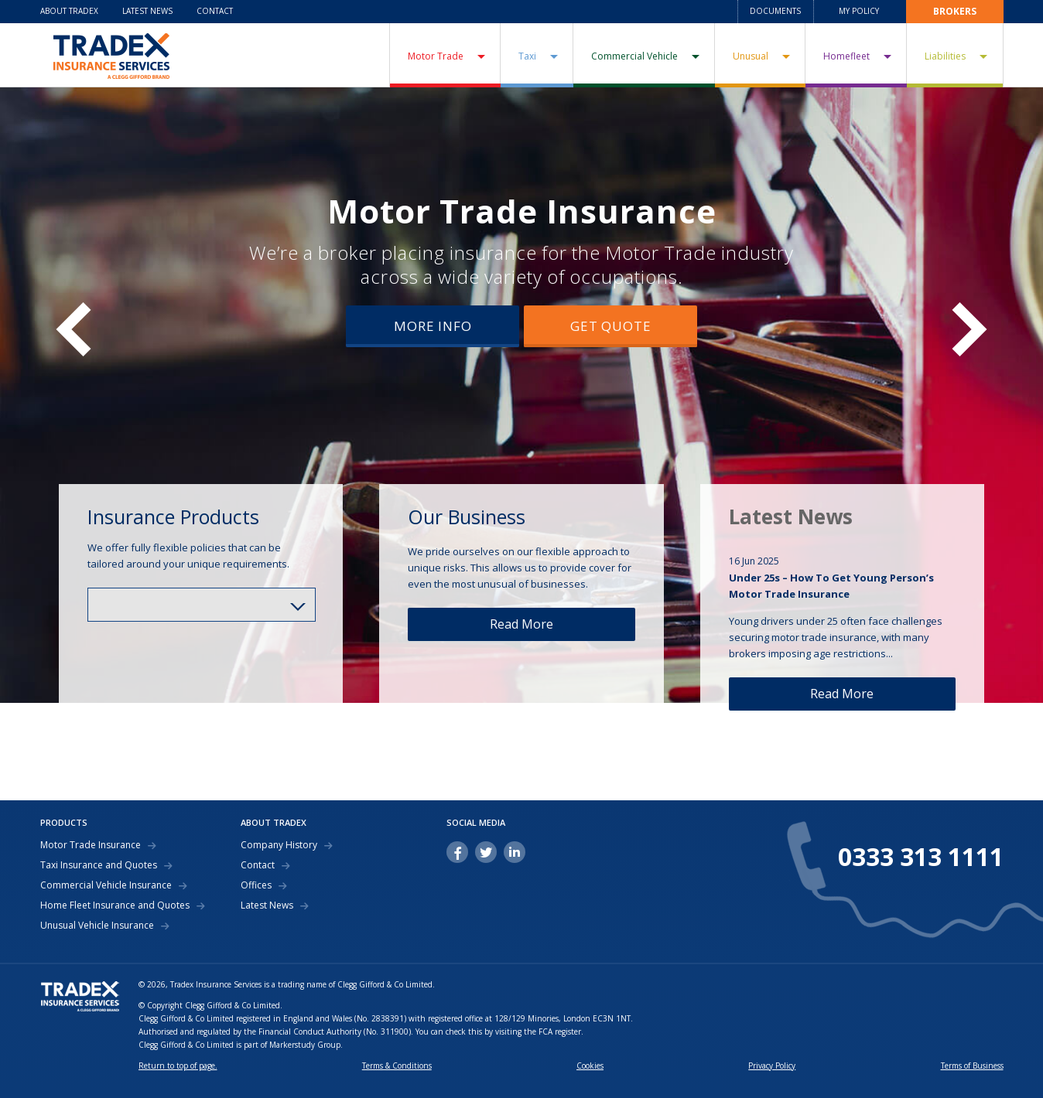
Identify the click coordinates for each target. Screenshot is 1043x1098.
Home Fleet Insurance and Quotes (115, 905)
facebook (457, 852)
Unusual (750, 56)
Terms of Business (972, 1065)
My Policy (859, 10)
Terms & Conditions (397, 1065)
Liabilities (945, 56)
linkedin (514, 852)
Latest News (147, 10)
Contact (215, 10)
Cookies (590, 1065)
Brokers (954, 11)
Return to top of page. (177, 1065)
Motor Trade (435, 56)
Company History (279, 845)
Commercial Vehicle (634, 56)
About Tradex (69, 10)
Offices (256, 885)
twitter (486, 852)
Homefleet (846, 56)
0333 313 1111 (921, 856)
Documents (775, 10)
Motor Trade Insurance (521, 211)
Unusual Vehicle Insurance (97, 925)
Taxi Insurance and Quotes (98, 865)
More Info (433, 326)
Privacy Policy (771, 1065)
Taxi (527, 56)
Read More (521, 624)
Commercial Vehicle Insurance (106, 885)
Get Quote (610, 326)
